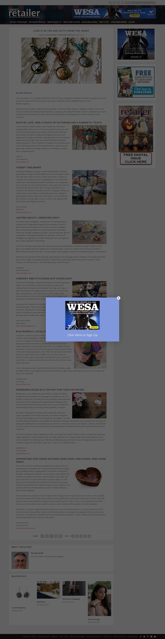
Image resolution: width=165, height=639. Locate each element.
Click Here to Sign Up (82, 335)
